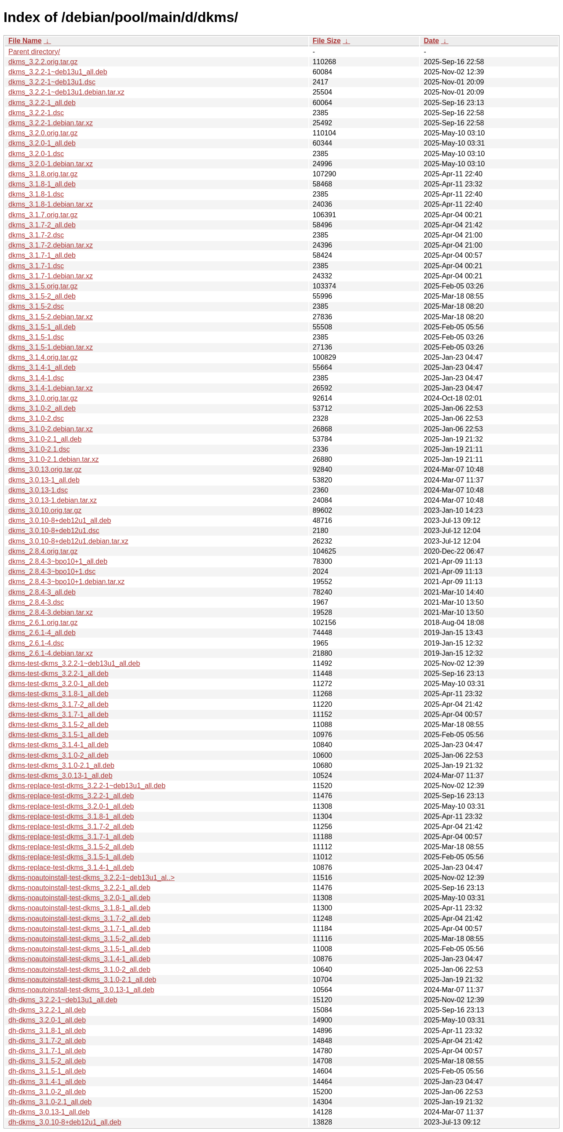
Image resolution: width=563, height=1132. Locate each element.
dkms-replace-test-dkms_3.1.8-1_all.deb (71, 816)
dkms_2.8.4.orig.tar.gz (42, 551)
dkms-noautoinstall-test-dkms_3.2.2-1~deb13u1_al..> (91, 877)
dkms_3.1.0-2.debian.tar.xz (50, 429)
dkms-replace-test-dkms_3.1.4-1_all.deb (71, 867)
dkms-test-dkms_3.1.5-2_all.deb (58, 724)
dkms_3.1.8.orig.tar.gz (42, 174)
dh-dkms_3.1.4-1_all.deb (47, 1081)
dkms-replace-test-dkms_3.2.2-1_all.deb (71, 796)
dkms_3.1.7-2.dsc (36, 235)
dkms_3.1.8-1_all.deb (42, 184)
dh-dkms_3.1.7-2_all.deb (47, 1040)
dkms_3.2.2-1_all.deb (42, 102)
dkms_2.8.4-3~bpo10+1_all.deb (57, 561)
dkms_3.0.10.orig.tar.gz (44, 510)
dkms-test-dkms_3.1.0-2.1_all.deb (61, 765)
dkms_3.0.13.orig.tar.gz (44, 469)
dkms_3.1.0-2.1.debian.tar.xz (53, 459)
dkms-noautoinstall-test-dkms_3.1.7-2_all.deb (79, 918)
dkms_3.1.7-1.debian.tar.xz (50, 276)
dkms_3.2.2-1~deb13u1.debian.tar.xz (66, 92)
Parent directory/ (34, 51)
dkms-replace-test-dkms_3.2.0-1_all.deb (71, 806)
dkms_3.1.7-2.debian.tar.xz (50, 245)
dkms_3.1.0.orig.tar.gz (42, 398)
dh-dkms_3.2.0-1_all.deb (47, 1020)
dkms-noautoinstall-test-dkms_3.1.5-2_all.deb (79, 938)
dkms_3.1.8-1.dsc (36, 194)
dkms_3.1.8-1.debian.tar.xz (50, 204)
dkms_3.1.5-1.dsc (36, 337)
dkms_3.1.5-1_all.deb (42, 327)
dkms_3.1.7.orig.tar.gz (42, 215)
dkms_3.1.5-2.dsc (36, 306)
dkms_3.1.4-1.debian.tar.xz (50, 388)
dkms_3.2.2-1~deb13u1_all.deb (57, 72)
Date (431, 40)
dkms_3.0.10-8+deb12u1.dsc (53, 530)
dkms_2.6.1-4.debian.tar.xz (50, 653)
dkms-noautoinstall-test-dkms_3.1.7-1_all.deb (79, 928)
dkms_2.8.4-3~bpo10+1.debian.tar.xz (66, 581)
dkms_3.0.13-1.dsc (38, 490)
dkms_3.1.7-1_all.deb (42, 255)
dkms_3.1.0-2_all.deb (42, 408)
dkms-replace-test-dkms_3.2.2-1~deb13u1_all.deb (86, 785)
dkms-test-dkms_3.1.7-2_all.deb (58, 704)
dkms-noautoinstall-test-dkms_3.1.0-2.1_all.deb (82, 979)
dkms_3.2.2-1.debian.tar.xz (50, 123)
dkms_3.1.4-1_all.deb (42, 367)
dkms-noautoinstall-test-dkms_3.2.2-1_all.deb (79, 887)
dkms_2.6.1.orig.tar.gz (42, 622)
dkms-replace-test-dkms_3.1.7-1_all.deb (71, 836)
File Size (327, 40)
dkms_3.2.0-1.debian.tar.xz (50, 164)
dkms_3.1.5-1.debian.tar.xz (50, 347)
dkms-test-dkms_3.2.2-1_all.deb (58, 673)
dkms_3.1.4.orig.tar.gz (42, 357)
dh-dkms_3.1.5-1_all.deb (47, 1071)
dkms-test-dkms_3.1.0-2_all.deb (58, 755)
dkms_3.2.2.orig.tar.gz (42, 62)
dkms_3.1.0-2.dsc (36, 418)
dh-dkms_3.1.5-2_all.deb (47, 1061)
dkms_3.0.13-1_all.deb (44, 480)
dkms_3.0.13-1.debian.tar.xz (52, 500)
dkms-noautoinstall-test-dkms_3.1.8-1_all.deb (79, 908)
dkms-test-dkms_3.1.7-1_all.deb (58, 714)
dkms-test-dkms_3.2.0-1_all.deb (58, 683)
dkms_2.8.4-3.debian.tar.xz (50, 612)
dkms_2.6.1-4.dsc (36, 643)
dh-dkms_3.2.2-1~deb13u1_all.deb (62, 1000)
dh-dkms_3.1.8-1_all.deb (47, 1030)
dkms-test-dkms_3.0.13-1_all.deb (60, 775)
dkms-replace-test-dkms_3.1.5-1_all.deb (71, 857)
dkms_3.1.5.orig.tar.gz (42, 286)
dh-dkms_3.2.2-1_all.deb (47, 1010)
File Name (25, 40)
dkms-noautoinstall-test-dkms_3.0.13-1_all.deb (81, 989)
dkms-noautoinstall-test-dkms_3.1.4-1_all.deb (79, 959)
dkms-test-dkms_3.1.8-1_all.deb (58, 693)
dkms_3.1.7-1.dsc (36, 266)
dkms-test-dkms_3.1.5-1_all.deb (58, 734)
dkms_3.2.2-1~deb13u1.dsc (51, 82)
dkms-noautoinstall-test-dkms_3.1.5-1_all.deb (79, 949)
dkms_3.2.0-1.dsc (36, 153)
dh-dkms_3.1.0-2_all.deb (47, 1091)
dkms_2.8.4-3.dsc (36, 602)
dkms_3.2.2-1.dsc (36, 113)
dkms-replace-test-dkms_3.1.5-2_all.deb (71, 847)
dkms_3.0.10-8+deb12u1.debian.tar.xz (68, 541)
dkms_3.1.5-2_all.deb (42, 296)
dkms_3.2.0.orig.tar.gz (42, 133)
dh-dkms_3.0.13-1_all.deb (49, 1112)
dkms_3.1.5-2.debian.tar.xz (50, 317)
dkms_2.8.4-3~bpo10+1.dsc (51, 571)
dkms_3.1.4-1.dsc (36, 378)
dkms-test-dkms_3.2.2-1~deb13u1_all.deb (74, 663)
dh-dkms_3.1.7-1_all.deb (47, 1051)
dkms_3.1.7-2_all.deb (42, 225)
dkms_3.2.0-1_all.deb (42, 143)
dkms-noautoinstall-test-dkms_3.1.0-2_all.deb (79, 969)
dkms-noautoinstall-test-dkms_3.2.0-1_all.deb (79, 898)
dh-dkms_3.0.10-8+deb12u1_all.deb (64, 1122)
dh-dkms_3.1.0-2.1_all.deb (49, 1102)
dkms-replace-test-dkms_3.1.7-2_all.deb (71, 826)
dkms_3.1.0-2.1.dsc (39, 449)
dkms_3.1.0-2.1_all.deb (44, 439)
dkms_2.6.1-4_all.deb (42, 632)
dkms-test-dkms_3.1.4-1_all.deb (58, 745)
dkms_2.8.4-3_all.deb (42, 592)
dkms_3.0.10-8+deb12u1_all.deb (59, 520)
